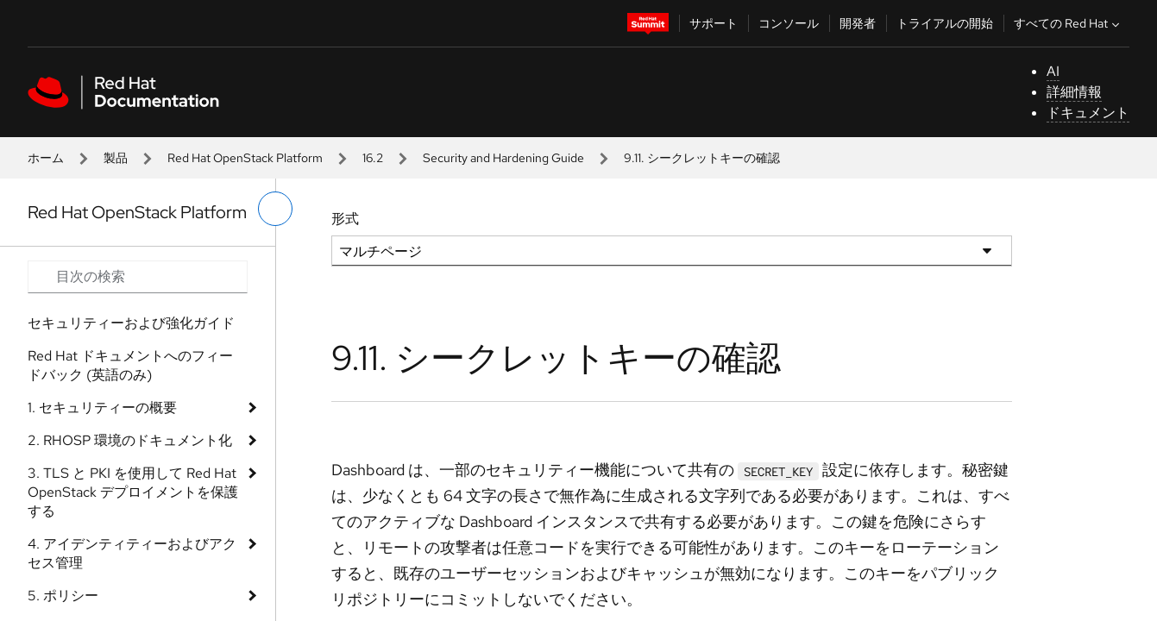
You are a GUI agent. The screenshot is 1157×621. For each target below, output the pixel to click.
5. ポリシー (63, 595)
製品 (116, 158)
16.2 (372, 158)
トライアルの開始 (944, 23)
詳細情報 (1074, 92)
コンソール (788, 23)
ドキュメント (1088, 113)
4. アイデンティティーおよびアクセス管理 (132, 553)
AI (1053, 71)
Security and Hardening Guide (503, 158)
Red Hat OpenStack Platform (245, 158)
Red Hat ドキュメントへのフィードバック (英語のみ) (130, 365)
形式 (345, 219)
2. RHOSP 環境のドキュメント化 (130, 440)
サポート (713, 23)
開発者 (857, 23)
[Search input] (138, 276)
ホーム (46, 158)
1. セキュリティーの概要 (102, 407)
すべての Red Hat (1068, 23)
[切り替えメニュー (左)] (275, 208)
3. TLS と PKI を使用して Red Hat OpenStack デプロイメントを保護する (133, 492)
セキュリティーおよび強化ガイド (131, 323)
